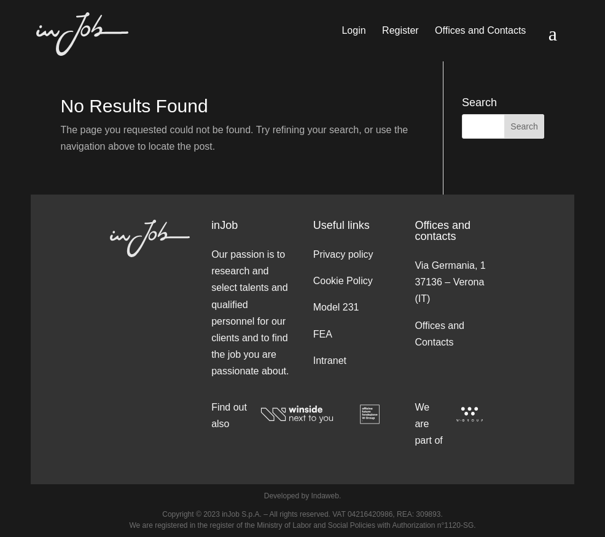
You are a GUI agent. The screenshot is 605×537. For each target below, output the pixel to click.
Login (353, 31)
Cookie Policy (343, 281)
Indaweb (325, 496)
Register (400, 31)
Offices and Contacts (480, 31)
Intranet (329, 360)
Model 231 (336, 307)
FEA (322, 334)
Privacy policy (343, 254)
